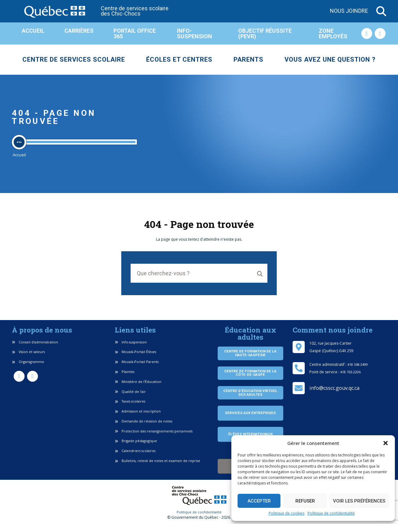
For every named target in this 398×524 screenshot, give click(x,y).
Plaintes (124, 371)
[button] (385, 443)
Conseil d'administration (35, 342)
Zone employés (333, 33)
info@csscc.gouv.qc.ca (334, 388)
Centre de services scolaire (73, 59)
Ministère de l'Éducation (138, 381)
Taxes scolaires (130, 401)
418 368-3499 (357, 364)
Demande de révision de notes (143, 421)
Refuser (305, 501)
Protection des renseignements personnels (153, 431)
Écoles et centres (179, 59)
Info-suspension (194, 33)
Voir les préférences (359, 501)
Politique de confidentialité (331, 513)
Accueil (33, 30)
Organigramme (28, 361)
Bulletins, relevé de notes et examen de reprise (157, 460)
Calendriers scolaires (135, 450)
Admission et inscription (138, 411)
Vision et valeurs (28, 351)
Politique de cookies (286, 513)
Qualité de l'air (130, 391)
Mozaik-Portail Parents (137, 361)
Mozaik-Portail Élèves (135, 351)
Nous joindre (349, 11)
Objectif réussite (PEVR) (265, 33)
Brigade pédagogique (136, 440)
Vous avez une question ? (330, 59)
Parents (248, 59)
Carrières (79, 30)
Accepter (259, 501)
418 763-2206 (350, 372)
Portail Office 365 (134, 33)
